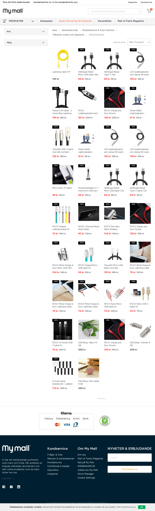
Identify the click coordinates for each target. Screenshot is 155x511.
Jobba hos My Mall (88, 470)
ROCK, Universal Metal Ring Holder (88, 228)
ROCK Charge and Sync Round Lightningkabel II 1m (113, 344)
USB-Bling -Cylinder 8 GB (140, 344)
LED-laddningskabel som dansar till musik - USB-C (140, 73)
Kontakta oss (54, 463)
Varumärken (105, 21)
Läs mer (8, 479)
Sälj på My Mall (86, 463)
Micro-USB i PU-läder (62, 188)
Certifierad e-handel (58, 466)
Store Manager (86, 474)
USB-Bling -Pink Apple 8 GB (88, 382)
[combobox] (115, 11)
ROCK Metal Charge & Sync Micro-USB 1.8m (62, 267)
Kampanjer (46, 21)
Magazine (132, 2)
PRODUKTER (18, 21)
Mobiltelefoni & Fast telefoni (98, 30)
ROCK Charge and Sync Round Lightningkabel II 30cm (138, 228)
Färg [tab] (9, 43)
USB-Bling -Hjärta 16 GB (87, 344)
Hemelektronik (70, 30)
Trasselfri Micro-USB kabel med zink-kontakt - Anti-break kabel (113, 267)
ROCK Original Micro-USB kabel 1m (88, 267)
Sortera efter (119, 42)
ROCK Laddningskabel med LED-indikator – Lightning (87, 112)
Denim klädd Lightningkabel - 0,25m (137, 112)
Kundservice (146, 2)
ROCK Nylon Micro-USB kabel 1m (113, 305)
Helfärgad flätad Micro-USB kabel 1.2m (114, 189)
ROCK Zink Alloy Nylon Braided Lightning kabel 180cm (114, 228)
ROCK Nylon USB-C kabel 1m (139, 305)
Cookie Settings (86, 478)
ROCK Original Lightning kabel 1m (60, 228)
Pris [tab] (9, 31)
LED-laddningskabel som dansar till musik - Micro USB (140, 151)
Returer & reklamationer (60, 459)
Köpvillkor (53, 470)
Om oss (82, 455)
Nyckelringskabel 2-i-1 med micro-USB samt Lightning (88, 189)
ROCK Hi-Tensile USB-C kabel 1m (62, 344)
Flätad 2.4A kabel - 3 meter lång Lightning (62, 112)
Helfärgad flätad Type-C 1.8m (111, 73)
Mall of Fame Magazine (131, 21)
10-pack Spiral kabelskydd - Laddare (62, 382)
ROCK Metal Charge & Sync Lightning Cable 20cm (140, 267)
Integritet (52, 474)
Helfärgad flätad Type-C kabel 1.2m (138, 189)
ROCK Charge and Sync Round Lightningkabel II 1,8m (114, 112)
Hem (54, 30)
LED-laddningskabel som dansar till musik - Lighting (114, 151)
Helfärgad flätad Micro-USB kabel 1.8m (88, 73)
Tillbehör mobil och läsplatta (68, 35)
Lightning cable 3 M (61, 72)
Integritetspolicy (128, 507)
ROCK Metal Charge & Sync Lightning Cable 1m (62, 305)
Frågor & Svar (55, 455)
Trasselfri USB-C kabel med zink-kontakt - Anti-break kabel (62, 151)
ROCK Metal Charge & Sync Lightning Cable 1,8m (88, 305)
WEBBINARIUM (86, 466)
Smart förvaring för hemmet (75, 21)
